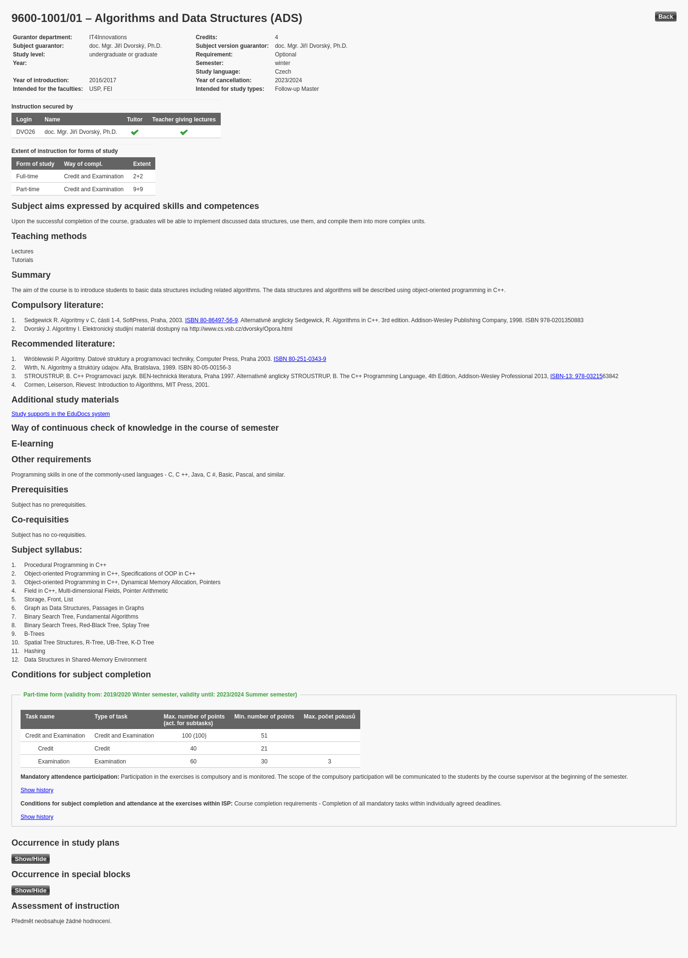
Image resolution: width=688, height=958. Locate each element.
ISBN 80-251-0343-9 (300, 359)
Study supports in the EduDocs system (60, 414)
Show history (37, 790)
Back (665, 16)
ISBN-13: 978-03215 (576, 376)
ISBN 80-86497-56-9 (211, 320)
